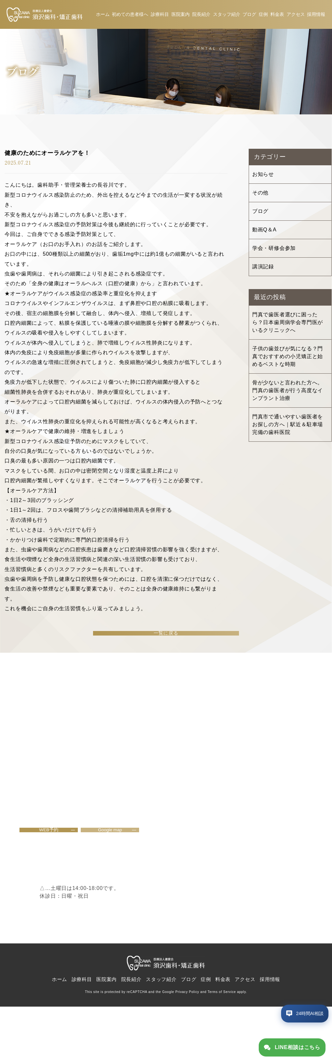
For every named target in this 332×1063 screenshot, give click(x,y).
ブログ (249, 15)
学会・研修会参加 (274, 250)
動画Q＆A (264, 231)
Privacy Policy (187, 1048)
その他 (260, 194)
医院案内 (181, 15)
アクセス (296, 15)
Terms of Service (222, 1048)
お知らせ (263, 176)
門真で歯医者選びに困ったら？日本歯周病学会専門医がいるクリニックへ (287, 324)
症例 (263, 15)
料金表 (277, 15)
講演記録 (263, 268)
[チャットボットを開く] (298, 1026)
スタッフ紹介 (226, 15)
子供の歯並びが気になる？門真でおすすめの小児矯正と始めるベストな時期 (287, 358)
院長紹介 (201, 15)
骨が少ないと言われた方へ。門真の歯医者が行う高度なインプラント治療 (287, 392)
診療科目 (160, 15)
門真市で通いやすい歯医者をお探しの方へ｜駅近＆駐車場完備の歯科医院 (287, 426)
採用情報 (316, 15)
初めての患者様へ (130, 15)
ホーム (103, 15)
